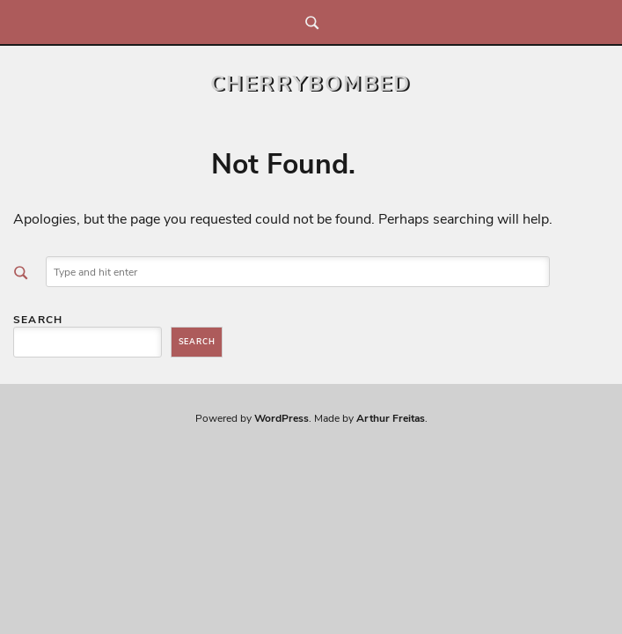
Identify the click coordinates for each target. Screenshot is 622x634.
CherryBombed (311, 84)
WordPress (281, 418)
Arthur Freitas (390, 418)
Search (37, 319)
